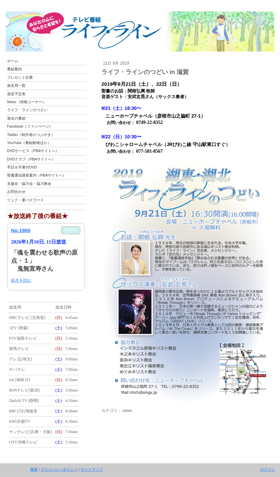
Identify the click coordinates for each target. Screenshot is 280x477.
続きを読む (21, 280)
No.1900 (21, 230)
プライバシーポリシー (59, 469)
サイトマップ (92, 469)
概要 (34, 469)
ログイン (267, 469)
